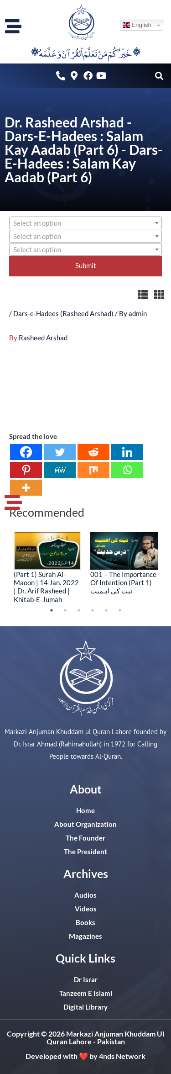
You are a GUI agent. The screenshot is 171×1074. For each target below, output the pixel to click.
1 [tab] (51, 610)
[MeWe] (60, 470)
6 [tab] (119, 610)
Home (85, 811)
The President (85, 852)
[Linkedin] (127, 452)
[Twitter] (60, 452)
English (137, 25)
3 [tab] (78, 610)
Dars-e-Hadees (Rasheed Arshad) (63, 313)
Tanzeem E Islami (85, 993)
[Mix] (93, 470)
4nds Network (122, 1056)
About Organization (85, 824)
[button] (158, 75)
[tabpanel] (47, 567)
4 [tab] (92, 610)
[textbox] (85, 223)
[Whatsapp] (127, 470)
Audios (85, 895)
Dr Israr (86, 980)
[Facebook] (26, 452)
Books (85, 922)
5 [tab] (106, 610)
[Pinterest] (26, 470)
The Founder (85, 838)
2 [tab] (65, 610)
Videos (86, 909)
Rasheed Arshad (43, 338)
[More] (26, 488)
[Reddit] (93, 452)
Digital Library (85, 1007)
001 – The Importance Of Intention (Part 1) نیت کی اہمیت (123, 582)
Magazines (85, 936)
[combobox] (85, 223)
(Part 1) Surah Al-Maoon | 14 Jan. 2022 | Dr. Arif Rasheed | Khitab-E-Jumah (46, 586)
